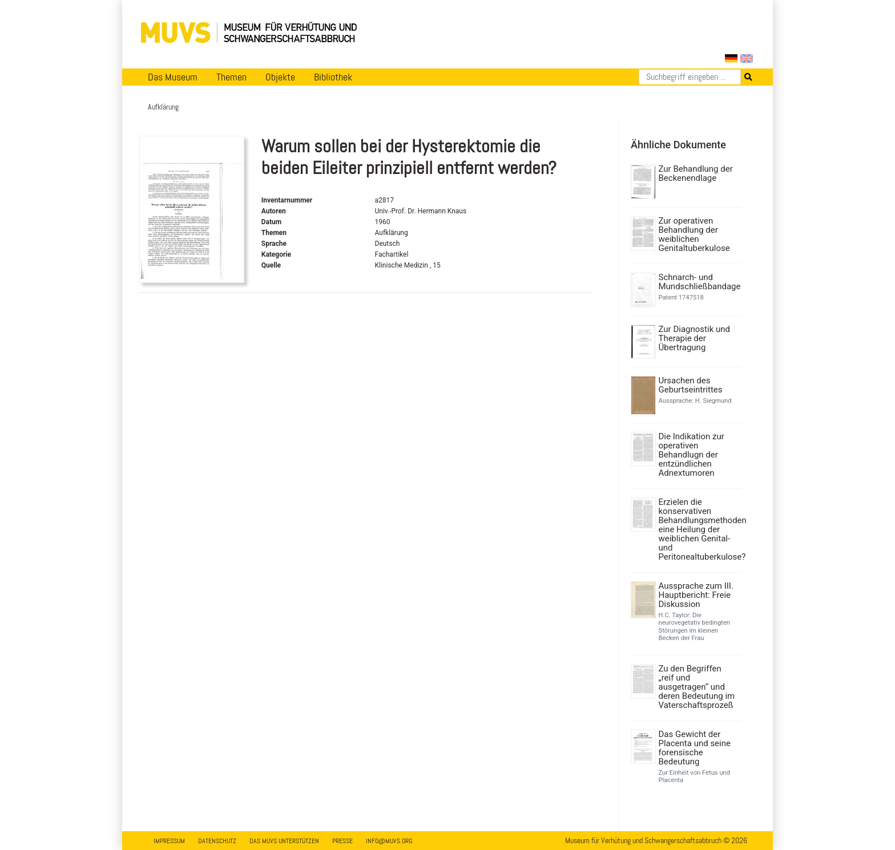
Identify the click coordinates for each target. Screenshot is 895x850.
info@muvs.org (389, 840)
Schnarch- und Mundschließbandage (699, 282)
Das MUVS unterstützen (284, 840)
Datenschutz (217, 840)
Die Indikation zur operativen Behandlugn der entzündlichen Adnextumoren (691, 454)
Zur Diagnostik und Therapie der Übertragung (694, 338)
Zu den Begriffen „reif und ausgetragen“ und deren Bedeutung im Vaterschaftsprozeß (697, 687)
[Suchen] (690, 77)
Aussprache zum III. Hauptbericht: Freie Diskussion (696, 595)
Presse (342, 840)
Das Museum (172, 77)
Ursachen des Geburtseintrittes (691, 385)
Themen (231, 77)
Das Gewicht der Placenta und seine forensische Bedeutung (695, 748)
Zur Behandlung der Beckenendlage (696, 173)
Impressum (169, 840)
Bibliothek (333, 77)
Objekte (280, 77)
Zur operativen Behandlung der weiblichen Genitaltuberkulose (694, 234)
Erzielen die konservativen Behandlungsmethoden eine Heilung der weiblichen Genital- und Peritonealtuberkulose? (699, 529)
